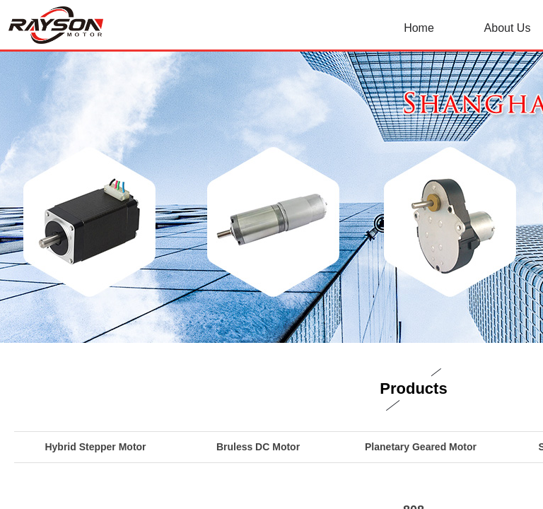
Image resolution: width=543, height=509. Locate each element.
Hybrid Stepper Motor (95, 446)
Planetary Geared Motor (421, 446)
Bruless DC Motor (258, 446)
